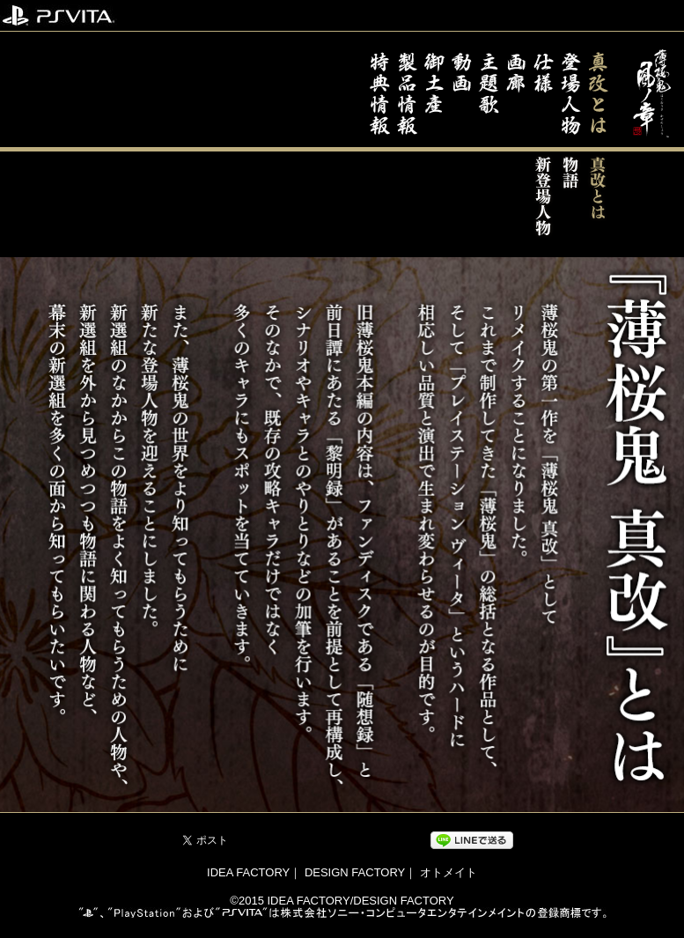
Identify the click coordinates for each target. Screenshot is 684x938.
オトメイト (448, 872)
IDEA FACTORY (248, 872)
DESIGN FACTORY (355, 872)
